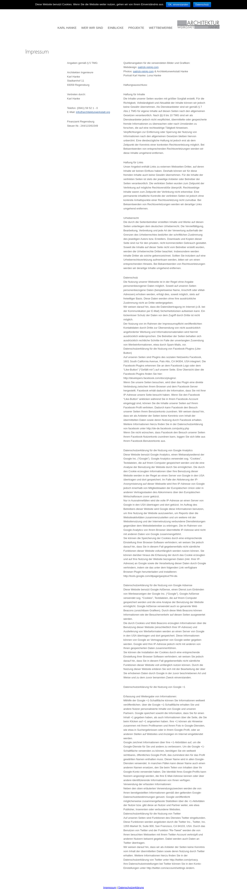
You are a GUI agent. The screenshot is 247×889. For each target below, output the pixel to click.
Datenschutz (202, 4)
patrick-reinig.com (148, 67)
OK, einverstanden (178, 4)
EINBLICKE (116, 27)
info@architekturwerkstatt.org (93, 112)
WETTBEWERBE (161, 27)
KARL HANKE (66, 27)
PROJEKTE (136, 27)
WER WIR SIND (92, 27)
